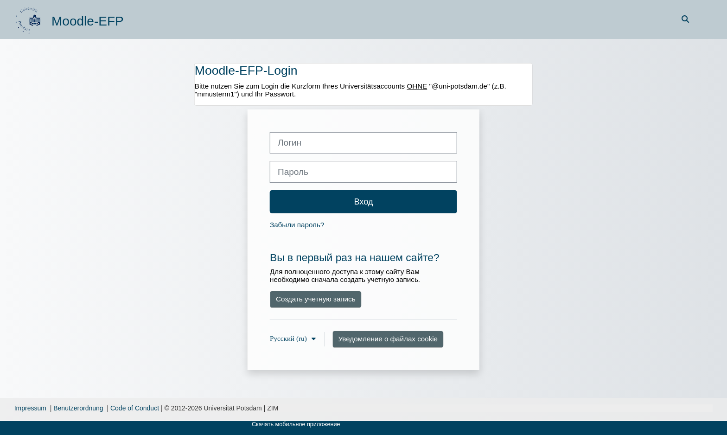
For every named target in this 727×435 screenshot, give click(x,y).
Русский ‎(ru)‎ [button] (289, 338)
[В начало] (29, 19)
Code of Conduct (134, 408)
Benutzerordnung (78, 408)
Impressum (30, 408)
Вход (363, 201)
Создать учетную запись (316, 299)
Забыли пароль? (297, 225)
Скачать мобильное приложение (296, 424)
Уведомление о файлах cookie (388, 339)
